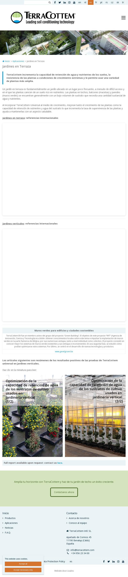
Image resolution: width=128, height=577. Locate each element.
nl (85, 2)
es (91, 2)
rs (107, 2)
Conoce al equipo (78, 522)
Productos (10, 518)
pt (101, 2)
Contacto (71, 513)
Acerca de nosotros (79, 518)
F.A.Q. (8, 532)
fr (96, 2)
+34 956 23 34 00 (77, 553)
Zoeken (49, 2)
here (59, 463)
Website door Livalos (64, 570)
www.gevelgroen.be (64, 351)
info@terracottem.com (80, 550)
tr (123, 2)
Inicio (7, 61)
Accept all (23, 564)
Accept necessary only (23, 570)
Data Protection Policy (53, 561)
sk (118, 2)
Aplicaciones (18, 61)
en (79, 2)
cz (112, 2)
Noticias (9, 527)
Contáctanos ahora (64, 492)
